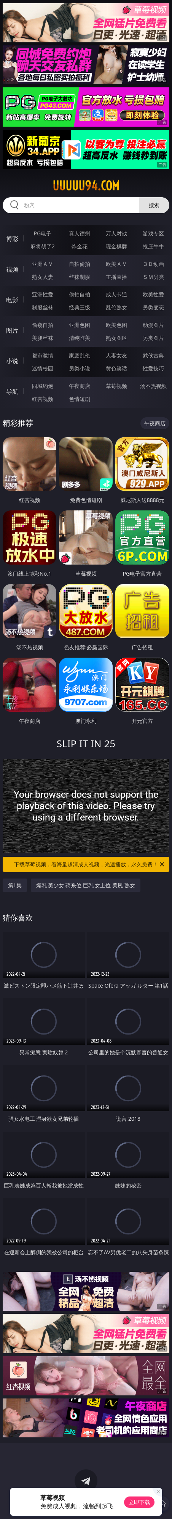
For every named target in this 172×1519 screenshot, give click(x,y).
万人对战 (116, 233)
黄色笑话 (116, 368)
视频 (12, 269)
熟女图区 (116, 337)
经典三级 (79, 307)
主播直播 (116, 276)
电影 (12, 300)
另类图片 (153, 337)
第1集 (15, 885)
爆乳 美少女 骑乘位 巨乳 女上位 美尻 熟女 (85, 885)
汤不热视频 (153, 385)
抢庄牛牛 (153, 246)
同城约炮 (42, 385)
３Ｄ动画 (153, 263)
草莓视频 (116, 385)
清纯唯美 (79, 337)
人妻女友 (116, 355)
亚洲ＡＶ (42, 263)
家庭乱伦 (79, 355)
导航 (12, 391)
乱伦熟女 (116, 307)
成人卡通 (116, 294)
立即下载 (139, 1502)
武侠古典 (153, 355)
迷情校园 (42, 368)
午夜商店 (79, 385)
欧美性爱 (153, 294)
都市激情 (42, 355)
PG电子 (43, 233)
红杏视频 (42, 398)
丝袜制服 (79, 276)
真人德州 (79, 233)
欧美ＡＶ (116, 263)
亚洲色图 (79, 324)
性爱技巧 (153, 368)
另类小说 (79, 368)
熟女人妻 (42, 276)
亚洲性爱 (42, 294)
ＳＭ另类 (153, 276)
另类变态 (153, 307)
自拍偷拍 (79, 263)
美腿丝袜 (42, 337)
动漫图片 (153, 324)
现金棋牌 (116, 246)
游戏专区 (153, 233)
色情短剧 (79, 398)
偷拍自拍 (79, 294)
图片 (12, 330)
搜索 (154, 205)
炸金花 (80, 246)
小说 (12, 361)
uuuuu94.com (86, 185)
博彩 (12, 239)
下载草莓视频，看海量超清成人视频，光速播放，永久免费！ (90, 864)
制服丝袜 (42, 307)
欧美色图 (116, 324)
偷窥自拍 (42, 324)
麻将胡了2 (42, 246)
